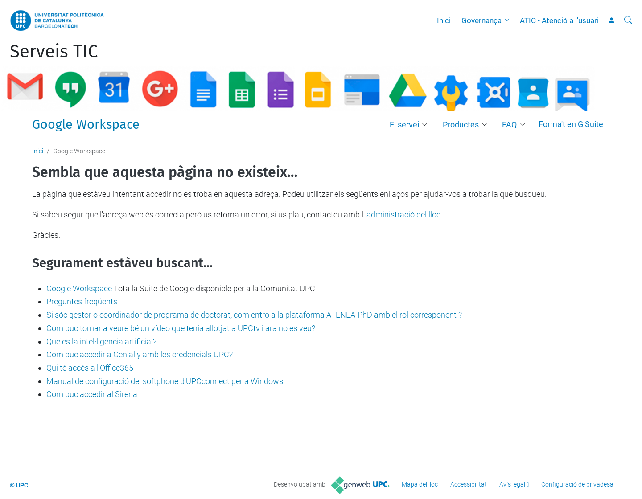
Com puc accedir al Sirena (91, 394)
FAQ (509, 124)
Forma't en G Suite (571, 124)
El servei (404, 124)
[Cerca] (628, 20)
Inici (444, 20)
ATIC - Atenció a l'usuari (559, 20)
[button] (509, 20)
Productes (461, 124)
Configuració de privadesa (577, 484)
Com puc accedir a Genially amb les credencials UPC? (139, 354)
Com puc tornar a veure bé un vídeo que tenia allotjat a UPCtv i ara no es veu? (180, 328)
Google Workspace (86, 124)
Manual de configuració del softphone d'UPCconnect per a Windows (164, 381)
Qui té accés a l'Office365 (89, 367)
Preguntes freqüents (81, 301)
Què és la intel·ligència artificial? (101, 341)
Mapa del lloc (420, 484)
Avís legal (512, 484)
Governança (481, 20)
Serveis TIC (54, 51)
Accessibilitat (468, 484)
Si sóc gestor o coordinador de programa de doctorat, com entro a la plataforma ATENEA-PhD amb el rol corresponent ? (254, 314)
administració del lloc (403, 214)
